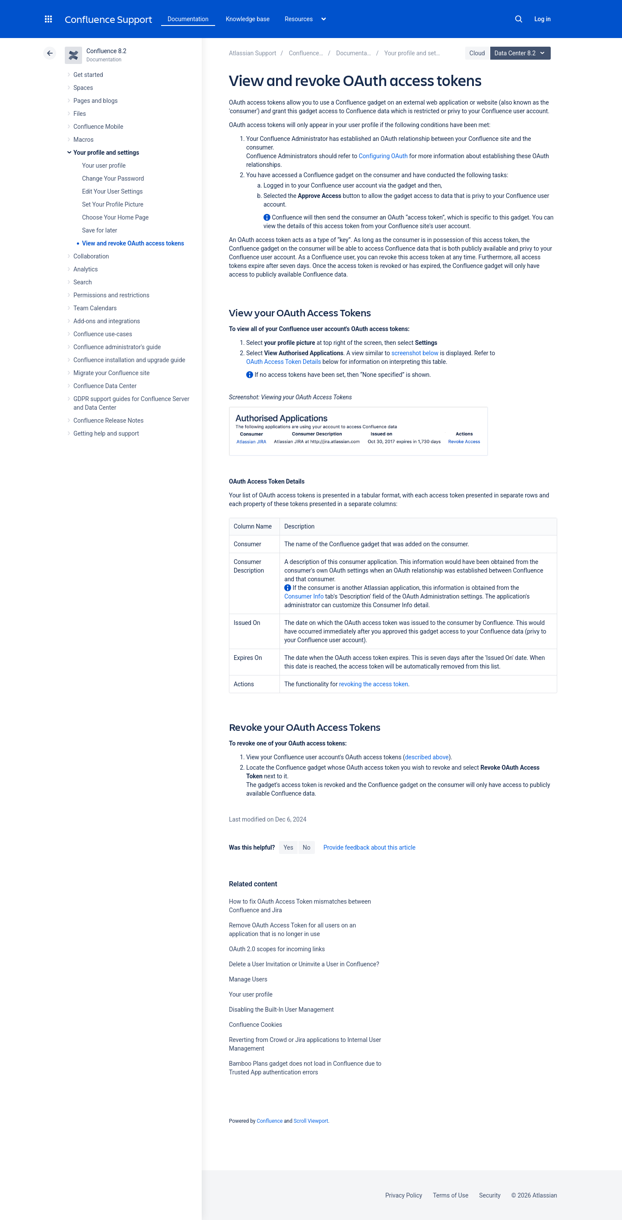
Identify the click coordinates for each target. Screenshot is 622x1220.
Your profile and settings (106, 152)
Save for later (99, 230)
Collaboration (91, 256)
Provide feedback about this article (370, 847)
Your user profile (104, 165)
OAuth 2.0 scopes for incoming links (277, 949)
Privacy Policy (403, 1195)
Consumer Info (304, 596)
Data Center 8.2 (522, 53)
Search (519, 19)
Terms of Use (450, 1195)
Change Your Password (113, 178)
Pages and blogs (95, 100)
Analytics (85, 269)
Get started (88, 74)
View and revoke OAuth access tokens (133, 243)
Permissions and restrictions (111, 295)
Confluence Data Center (104, 385)
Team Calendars (95, 308)
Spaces (83, 87)
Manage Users (248, 979)
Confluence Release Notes (108, 420)
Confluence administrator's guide (117, 347)
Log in (542, 19)
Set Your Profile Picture (112, 204)
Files (79, 113)
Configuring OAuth (383, 156)
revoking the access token (373, 684)
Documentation (188, 19)
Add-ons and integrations (106, 321)
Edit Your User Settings (112, 191)
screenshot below (414, 353)
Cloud (477, 53)
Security (490, 1195)
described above (427, 757)
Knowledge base (248, 19)
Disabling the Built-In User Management (281, 1009)
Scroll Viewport (311, 1121)
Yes (288, 847)
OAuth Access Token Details (283, 361)
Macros (83, 139)
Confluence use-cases (102, 334)
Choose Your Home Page (115, 217)
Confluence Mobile (98, 126)
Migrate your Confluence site (111, 373)
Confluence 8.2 (106, 51)
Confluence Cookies (255, 1024)
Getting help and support (106, 433)
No (307, 847)
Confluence (269, 1121)
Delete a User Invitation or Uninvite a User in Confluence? (304, 964)
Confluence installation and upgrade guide (129, 360)
